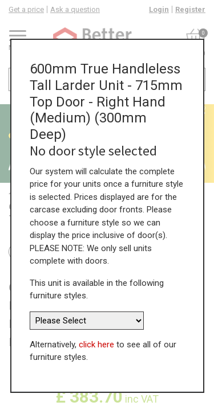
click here (96, 344)
